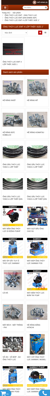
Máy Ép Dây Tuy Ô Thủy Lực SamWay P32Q (11, 263)
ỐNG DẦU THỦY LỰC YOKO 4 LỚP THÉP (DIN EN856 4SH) (37, 199)
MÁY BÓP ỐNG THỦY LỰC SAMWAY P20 (36, 262)
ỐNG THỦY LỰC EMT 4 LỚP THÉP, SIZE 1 (12, 63)
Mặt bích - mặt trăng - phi (13, 326)
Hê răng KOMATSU (35, 132)
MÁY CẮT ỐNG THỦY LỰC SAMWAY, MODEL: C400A (36, 359)
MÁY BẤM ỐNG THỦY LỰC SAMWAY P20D (11, 390)
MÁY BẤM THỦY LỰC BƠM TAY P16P (35, 294)
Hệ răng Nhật (9, 100)
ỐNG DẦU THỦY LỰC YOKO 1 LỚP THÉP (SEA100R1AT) (11, 167)
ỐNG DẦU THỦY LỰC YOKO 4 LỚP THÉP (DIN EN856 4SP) (12, 199)
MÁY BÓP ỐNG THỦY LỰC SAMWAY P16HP (36, 390)
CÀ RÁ (5, 293)
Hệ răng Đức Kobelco (9, 133)
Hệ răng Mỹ (32, 100)
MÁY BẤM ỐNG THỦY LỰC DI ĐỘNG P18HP (11, 230)
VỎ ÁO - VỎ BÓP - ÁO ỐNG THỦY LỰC (12, 358)
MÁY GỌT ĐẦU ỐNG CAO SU (35, 230)
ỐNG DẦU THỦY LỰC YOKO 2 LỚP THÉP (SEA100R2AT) (35, 167)
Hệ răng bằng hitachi (33, 326)
